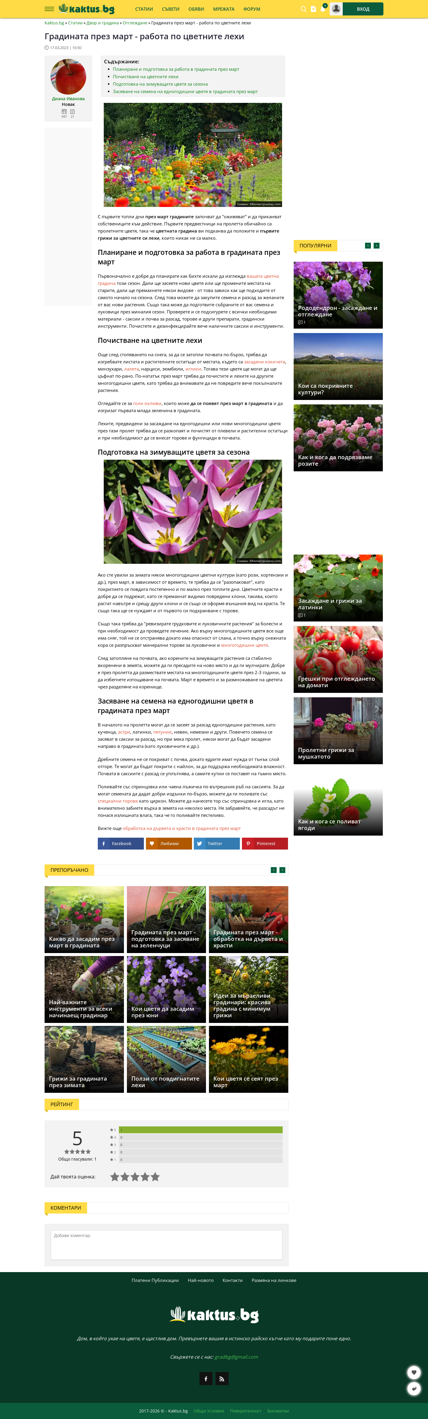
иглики (193, 369)
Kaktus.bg (54, 23)
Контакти (233, 1280)
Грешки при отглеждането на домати (336, 682)
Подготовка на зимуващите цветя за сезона (160, 84)
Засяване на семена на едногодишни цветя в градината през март (185, 91)
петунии (162, 732)
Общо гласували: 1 (77, 1159)
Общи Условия (209, 1411)
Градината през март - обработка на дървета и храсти (248, 938)
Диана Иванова (68, 99)
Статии (75, 23)
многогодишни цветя (244, 645)
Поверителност (246, 1411)
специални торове (118, 801)
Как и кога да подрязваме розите (335, 460)
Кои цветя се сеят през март (245, 1082)
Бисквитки (278, 1411)
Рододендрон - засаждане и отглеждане (337, 311)
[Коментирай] (166, 1245)
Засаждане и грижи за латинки (330, 604)
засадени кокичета (264, 362)
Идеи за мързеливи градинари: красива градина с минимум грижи (242, 1005)
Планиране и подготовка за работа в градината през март (176, 69)
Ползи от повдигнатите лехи (165, 1082)
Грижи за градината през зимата (78, 1082)
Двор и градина (102, 23)
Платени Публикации (155, 1280)
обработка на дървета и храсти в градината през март (182, 828)
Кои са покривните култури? (325, 389)
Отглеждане (135, 23)
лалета (131, 369)
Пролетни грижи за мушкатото (326, 753)
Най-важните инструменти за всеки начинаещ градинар (80, 1008)
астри (124, 732)
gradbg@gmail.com (236, 1357)
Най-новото (201, 1280)
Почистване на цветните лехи (146, 76)
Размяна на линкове (274, 1280)
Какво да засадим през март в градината (82, 942)
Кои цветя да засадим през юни (162, 1012)
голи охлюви (147, 403)
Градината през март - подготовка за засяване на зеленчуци (165, 938)
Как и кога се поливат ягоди (329, 824)
